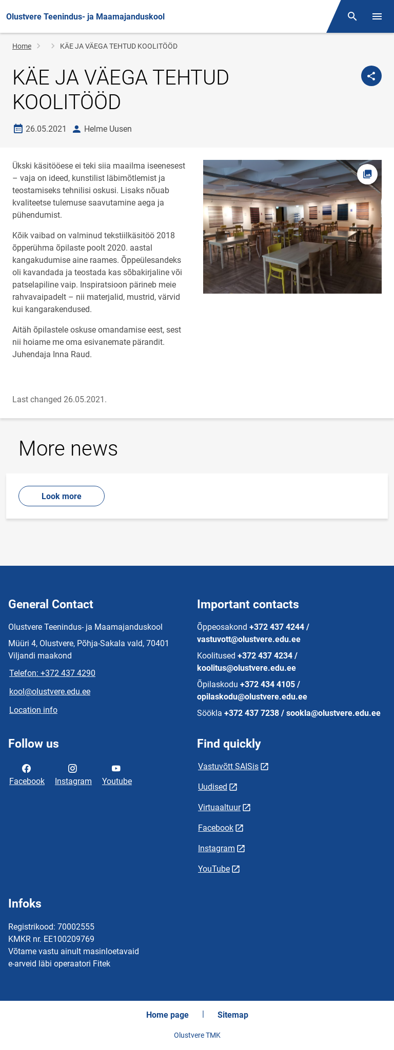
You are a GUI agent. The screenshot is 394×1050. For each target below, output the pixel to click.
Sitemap (233, 1015)
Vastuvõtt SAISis (228, 766)
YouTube (214, 869)
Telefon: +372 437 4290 (52, 673)
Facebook (27, 773)
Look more (62, 496)
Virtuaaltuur (219, 807)
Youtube (117, 773)
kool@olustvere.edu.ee (49, 691)
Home (21, 46)
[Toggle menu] (377, 16)
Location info (33, 710)
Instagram (73, 773)
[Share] (371, 76)
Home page (167, 1015)
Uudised (212, 787)
